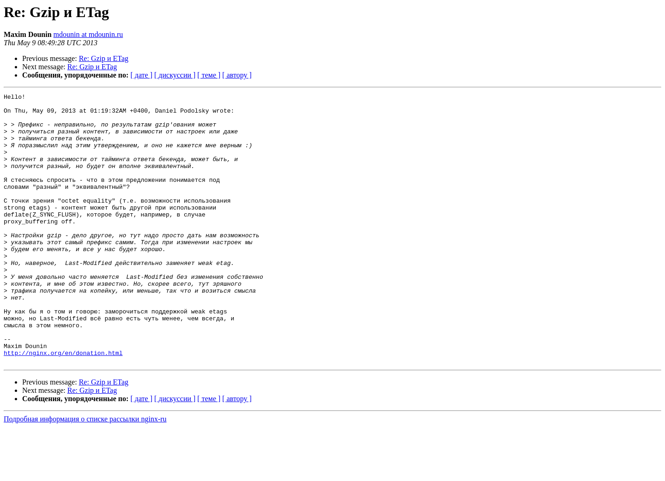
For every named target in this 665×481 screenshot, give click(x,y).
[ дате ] (141, 75)
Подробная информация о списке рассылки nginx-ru (85, 473)
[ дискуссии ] (174, 75)
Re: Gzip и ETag (103, 58)
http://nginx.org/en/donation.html (63, 405)
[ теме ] (208, 75)
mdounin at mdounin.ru (88, 34)
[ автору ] (236, 75)
